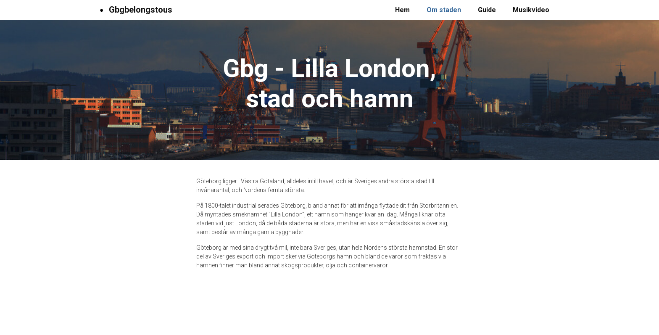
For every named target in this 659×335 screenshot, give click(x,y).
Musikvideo (531, 10)
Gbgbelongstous (134, 10)
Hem (402, 10)
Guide (487, 10)
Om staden (444, 10)
